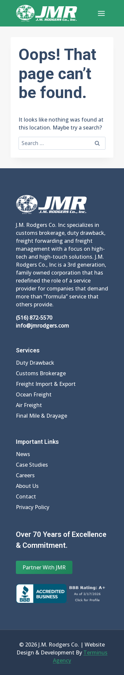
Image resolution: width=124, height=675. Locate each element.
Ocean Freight (34, 394)
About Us (27, 486)
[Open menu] (101, 13)
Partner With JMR (44, 567)
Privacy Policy (32, 507)
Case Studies (32, 464)
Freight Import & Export (46, 384)
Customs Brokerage (41, 373)
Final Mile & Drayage (41, 415)
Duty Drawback (35, 362)
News (23, 454)
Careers (25, 475)
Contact (26, 496)
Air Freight (29, 405)
